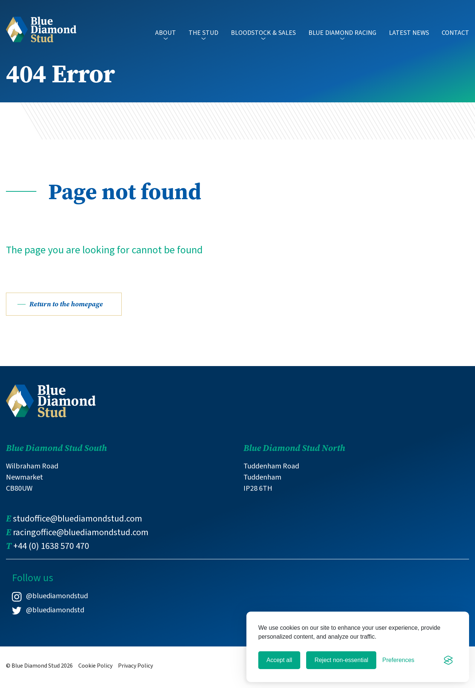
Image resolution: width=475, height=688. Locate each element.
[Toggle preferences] (398, 660)
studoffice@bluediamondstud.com (77, 525)
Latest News (409, 32)
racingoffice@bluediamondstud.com (80, 539)
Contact (455, 32)
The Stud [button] (203, 35)
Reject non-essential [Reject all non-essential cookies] (341, 660)
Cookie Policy (95, 672)
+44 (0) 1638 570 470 (51, 552)
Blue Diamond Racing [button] (342, 35)
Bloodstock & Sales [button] (263, 35)
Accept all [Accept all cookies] (279, 660)
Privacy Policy (135, 672)
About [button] (165, 35)
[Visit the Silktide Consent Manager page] (448, 660)
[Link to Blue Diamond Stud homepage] (41, 28)
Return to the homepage (68, 310)
